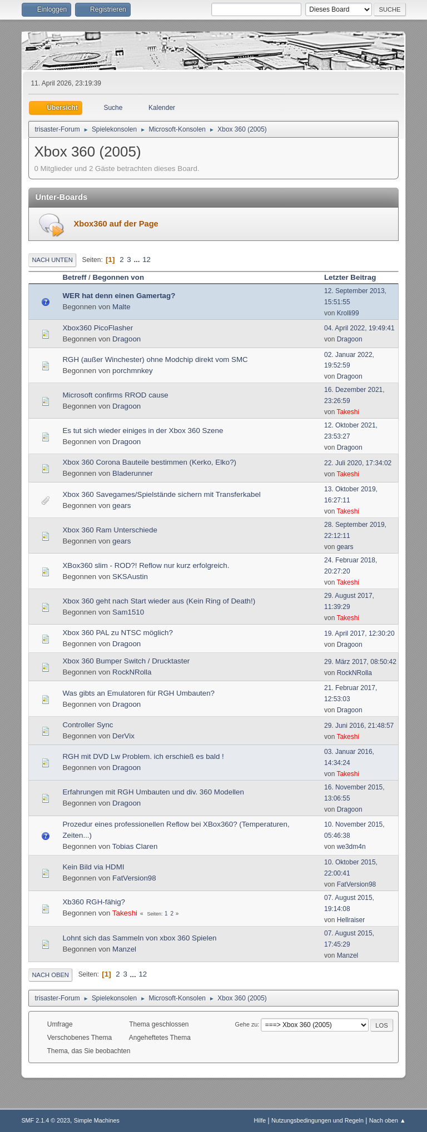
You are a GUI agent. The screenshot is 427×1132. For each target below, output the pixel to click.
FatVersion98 (134, 878)
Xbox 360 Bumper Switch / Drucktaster (126, 661)
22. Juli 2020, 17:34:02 (357, 463)
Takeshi (347, 412)
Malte (121, 307)
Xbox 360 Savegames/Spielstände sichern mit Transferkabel (161, 494)
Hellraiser (351, 920)
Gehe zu (246, 1024)
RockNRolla (131, 672)
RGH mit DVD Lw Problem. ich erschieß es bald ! (143, 756)
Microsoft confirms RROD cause (115, 395)
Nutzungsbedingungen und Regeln (317, 1120)
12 (146, 259)
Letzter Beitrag (355, 277)
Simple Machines (97, 1120)
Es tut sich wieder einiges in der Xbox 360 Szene (142, 430)
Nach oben (50, 975)
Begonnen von (118, 277)
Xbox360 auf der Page (115, 223)
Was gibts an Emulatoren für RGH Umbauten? (138, 693)
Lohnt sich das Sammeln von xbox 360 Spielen (139, 938)
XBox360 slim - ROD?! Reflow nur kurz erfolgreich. (145, 565)
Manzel (124, 949)
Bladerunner (132, 473)
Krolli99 (348, 313)
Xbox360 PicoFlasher (97, 328)
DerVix (123, 736)
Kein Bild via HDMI (93, 867)
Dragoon (126, 339)
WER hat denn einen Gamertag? (118, 295)
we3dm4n (351, 847)
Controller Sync (87, 725)
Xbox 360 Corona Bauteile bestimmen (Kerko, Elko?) (149, 462)
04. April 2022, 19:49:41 (359, 328)
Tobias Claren (135, 846)
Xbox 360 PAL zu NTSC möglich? (117, 632)
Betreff (74, 277)
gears (121, 505)
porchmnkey (132, 370)
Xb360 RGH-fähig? (93, 902)
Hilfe (260, 1120)
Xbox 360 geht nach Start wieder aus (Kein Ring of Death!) (158, 601)
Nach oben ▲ (387, 1120)
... (137, 259)
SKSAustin (130, 576)
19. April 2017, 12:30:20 (359, 633)
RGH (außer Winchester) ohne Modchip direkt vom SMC (154, 359)
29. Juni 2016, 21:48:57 (359, 725)
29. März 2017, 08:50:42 (360, 662)
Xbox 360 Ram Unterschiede (109, 530)
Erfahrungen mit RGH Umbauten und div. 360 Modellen (153, 792)
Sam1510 (128, 612)
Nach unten (52, 259)
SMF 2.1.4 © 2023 (45, 1120)
